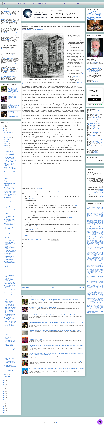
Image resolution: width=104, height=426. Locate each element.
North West (94, 271)
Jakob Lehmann (96, 149)
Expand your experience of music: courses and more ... (10, 271)
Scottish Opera (94, 291)
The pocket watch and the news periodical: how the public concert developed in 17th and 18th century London (54, 330)
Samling (92, 289)
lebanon (88, 259)
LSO (99, 263)
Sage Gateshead (99, 288)
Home (26, 235)
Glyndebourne (100, 251)
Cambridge (89, 228)
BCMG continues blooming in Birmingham (9, 302)
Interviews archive (82, 3)
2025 (4, 126)
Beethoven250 (94, 216)
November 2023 (7, 134)
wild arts (97, 310)
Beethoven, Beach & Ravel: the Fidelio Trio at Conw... (10, 192)
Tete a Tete (98, 299)
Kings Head (91, 258)
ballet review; (100, 212)
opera (101, 273)
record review (43, 233)
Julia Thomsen (96, 116)
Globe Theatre (90, 251)
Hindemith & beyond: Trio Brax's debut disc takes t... (9, 341)
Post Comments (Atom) (56, 293)
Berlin (101, 216)
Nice (92, 270)
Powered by (95, 104)
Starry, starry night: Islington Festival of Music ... (10, 290)
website (88, 307)
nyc (99, 272)
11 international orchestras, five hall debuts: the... (9, 240)
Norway (96, 272)
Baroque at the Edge (99, 213)
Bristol (95, 219)
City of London (96, 232)
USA (102, 303)
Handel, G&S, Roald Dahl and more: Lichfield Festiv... (9, 298)
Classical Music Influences (92, 71)
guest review (100, 254)
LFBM (99, 260)
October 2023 (7, 136)
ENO (88, 244)
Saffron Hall (93, 288)
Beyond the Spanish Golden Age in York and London (10, 195)
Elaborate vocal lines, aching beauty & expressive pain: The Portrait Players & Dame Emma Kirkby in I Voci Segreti (55, 361)
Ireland (93, 257)
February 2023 (7, 376)
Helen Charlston (25, 83)
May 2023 (6, 145)
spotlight (100, 295)
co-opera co (97, 233)
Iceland (98, 255)
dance (88, 240)
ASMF (95, 211)
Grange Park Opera (92, 253)
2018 (4, 388)
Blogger (58, 422)
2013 (4, 397)
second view (100, 291)
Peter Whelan (76, 76)
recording (101, 285)
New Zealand (97, 269)
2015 (4, 393)
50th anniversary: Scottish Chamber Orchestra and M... (9, 173)
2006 (4, 410)
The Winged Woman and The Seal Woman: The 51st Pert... (9, 220)
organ (99, 277)
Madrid (88, 264)
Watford (101, 306)
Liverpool (95, 261)
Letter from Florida (94, 260)
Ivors (102, 257)
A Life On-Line (90, 207)
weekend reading (93, 307)
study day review (90, 298)
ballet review (94, 212)
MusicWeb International (98, 192)
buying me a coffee (60, 191)
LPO (97, 263)
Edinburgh (92, 242)
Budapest (101, 221)
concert (101, 234)
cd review (93, 230)
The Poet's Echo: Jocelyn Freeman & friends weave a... (9, 236)
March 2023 (6, 374)
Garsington (92, 249)
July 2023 (6, 141)
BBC (92, 215)
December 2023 (7, 132)
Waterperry (97, 306)
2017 (4, 389)
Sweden (95, 298)
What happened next (8, 259)
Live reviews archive (54, 3)
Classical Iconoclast (100, 190)
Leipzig (88, 260)
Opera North (90, 276)
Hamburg (88, 255)
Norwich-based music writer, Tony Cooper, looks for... (10, 308)
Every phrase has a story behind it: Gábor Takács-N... (9, 371)
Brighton (92, 219)
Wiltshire (101, 310)
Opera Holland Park (91, 275)
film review (99, 247)
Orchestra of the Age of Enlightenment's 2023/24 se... (10, 168)
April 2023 (6, 147)
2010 (4, 403)
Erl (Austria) (91, 244)
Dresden (88, 241)
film (96, 247)
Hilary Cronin (79, 82)
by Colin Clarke (97, 223)
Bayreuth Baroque (94, 214)
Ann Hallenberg (98, 139)
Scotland (89, 291)
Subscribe (95, 99)
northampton (100, 271)
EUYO (88, 246)
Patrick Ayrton (96, 141)
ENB (94, 243)
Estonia (95, 244)
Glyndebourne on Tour (91, 252)
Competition (94, 234)
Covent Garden (92, 238)
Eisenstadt (89, 243)
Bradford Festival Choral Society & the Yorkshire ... (9, 326)
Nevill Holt (101, 267)
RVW (102, 287)
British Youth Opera (91, 220)
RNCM (101, 286)
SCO (102, 289)
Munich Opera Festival (91, 265)
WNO (98, 311)
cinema (92, 232)
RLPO (98, 286)
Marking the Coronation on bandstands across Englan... (9, 224)
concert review (29, 29)
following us (39, 188)
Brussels (95, 221)
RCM (102, 284)
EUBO (101, 244)
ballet (90, 212)
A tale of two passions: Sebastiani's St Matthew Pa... (9, 311)
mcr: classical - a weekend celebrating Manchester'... (9, 184)
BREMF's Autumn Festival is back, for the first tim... (10, 161)
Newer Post (25, 287)
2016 (4, 391)
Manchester (92, 264)
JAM (88, 258)
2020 (4, 384)
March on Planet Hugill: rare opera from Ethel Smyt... (10, 329)
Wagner (88, 306)
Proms (94, 284)
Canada (93, 228)
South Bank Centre (97, 294)
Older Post (81, 287)
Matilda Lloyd (96, 152)
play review (100, 281)
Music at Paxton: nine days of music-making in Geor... (9, 286)
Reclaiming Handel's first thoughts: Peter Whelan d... (9, 362)
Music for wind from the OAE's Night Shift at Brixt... (9, 177)
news (101, 269)
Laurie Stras (91, 145)
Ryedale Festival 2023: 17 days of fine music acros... (9, 345)
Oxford (88, 278)
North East (89, 271)
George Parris (96, 128)
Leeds (95, 259)
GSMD (88, 254)
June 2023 (6, 143)
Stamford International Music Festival (8, 254)
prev (102, 282)
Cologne (88, 234)
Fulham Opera (100, 248)
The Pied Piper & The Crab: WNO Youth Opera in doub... (10, 212)
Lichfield (88, 261)
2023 (4, 130)
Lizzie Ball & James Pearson (94, 130)
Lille (91, 261)
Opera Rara (96, 276)
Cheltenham (93, 231)
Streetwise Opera (99, 297)
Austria (98, 211)
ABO (88, 208)
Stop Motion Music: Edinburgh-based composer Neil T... (8, 150)
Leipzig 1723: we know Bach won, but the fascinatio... (9, 164)
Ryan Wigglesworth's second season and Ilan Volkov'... (9, 243)
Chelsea (88, 231)
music (99, 265)
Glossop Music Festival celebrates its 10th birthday (9, 337)
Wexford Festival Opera (98, 308)
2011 (4, 401)
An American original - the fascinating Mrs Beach (9, 232)
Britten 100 (97, 220)
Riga (96, 286)
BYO (92, 227)
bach (88, 212)
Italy (99, 257)
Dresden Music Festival (96, 241)
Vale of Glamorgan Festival (93, 305)
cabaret (94, 227)
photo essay (94, 281)
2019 (4, 386)
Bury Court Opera (90, 222)
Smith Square (100, 292)
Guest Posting (93, 254)
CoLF (102, 233)
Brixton (91, 221)
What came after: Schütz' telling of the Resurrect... (9, 283)
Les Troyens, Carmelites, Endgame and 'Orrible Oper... (9, 216)
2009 (4, 405)
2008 (4, 406)
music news (95, 266)
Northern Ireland (90, 272)
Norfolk (101, 270)
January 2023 (7, 378)
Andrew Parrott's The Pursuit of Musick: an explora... (9, 275)
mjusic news (97, 264)
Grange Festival (99, 252)
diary (101, 240)
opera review (32, 198)
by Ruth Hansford (94, 226)
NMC (94, 270)
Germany (101, 249)
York (90, 312)
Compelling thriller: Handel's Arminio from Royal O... (10, 202)
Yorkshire (93, 312)
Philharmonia (89, 281)
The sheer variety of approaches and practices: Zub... (8, 199)
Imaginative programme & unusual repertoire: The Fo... (9, 350)
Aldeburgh (89, 209)
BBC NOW (96, 215)
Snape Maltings (90, 293)
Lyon (102, 263)
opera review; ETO (94, 277)
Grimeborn (100, 253)
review (88, 286)
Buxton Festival (97, 222)
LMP (98, 261)
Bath (88, 214)
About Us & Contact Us (24, 3)
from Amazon (94, 176)
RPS (97, 287)
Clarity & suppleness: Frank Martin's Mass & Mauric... (10, 322)
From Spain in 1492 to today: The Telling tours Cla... (9, 188)
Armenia (92, 211)
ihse (102, 255)
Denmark (97, 240)
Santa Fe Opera (97, 289)
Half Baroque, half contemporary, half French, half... (8, 279)
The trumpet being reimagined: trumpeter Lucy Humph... (9, 262)
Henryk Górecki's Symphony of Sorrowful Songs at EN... (10, 154)
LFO (102, 260)
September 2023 (7, 137)
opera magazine (99, 275)
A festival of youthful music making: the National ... (9, 257)
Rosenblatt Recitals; (91, 287)
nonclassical (97, 270)
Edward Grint (42, 83)
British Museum (100, 219)
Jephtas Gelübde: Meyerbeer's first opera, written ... (9, 247)
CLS (91, 233)
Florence (95, 248)
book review (100, 218)
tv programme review (93, 303)
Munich (101, 264)
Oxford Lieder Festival (95, 278)
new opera (89, 269)
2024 (4, 128)
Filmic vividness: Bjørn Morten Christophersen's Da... (9, 294)
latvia (102, 258)
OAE (90, 273)
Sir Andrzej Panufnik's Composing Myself (8, 205)
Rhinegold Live (92, 286)
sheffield (88, 292)
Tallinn (88, 299)
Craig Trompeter (91, 125)
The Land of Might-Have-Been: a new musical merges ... (9, 358)
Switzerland (100, 298)
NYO (102, 272)
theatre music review (98, 301)
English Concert (99, 243)
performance (100, 280)
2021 (4, 382)
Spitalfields (89, 295)
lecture (91, 259)
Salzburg (88, 289)
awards (101, 211)
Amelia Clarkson (96, 132)
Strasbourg (93, 297)
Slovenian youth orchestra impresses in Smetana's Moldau (42, 307)
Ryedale (88, 288)
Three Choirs (97, 302)
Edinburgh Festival (99, 242)
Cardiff (96, 228)
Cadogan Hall (99, 227)
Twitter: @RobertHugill (39, 3)
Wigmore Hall (40, 29)
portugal (92, 282)
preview (89, 284)
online (96, 273)
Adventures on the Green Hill (96, 208)
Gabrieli (88, 249)
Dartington (92, 240)
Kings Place (97, 258)
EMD (92, 243)
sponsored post (95, 295)
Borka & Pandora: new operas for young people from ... (9, 333)
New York (92, 269)
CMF (93, 233)
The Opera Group (94, 300)
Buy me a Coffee (96, 81)
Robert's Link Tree (9, 3)
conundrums (96, 237)
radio (97, 284)
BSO (98, 221)
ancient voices (100, 209)
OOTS (98, 273)
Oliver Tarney (95, 117)
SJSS (92, 292)
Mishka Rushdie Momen (96, 142)
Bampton (88, 213)
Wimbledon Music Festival (92, 311)
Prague (96, 282)
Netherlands (95, 267)
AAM (102, 207)
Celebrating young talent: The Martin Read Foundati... (9, 267)
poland (88, 282)
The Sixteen (91, 301)
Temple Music (93, 299)
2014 (4, 395)
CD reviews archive (69, 3)
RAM (99, 284)
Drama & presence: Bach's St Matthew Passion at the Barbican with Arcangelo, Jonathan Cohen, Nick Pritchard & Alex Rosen (13, 114)
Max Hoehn (94, 114)
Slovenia (95, 292)
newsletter (89, 270)
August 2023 (7, 139)
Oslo (102, 277)
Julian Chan (94, 127)
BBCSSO (101, 215)
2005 (4, 412)
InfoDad (101, 196)
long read (93, 263)
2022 (4, 380)
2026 (4, 125)
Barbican (92, 213)
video (101, 305)
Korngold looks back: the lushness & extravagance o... (10, 366)
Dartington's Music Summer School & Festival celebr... (10, 229)
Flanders (91, 248)
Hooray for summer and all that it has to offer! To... (9, 158)
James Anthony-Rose (92, 135)
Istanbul (96, 257)
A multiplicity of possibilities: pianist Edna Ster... (10, 315)
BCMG (88, 216)
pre (99, 282)
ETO (99, 244)
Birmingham (89, 218)
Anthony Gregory (33, 83)
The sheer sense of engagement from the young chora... (9, 318)
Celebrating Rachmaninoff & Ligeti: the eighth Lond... (10, 251)
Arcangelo (89, 211)
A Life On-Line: (97, 207)
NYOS (88, 273)
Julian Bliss (96, 151)
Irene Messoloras (96, 110)
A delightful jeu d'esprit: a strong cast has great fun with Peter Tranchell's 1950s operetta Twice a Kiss (52, 314)
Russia (99, 287)
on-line (93, 273)
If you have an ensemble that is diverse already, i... (10, 208)
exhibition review (92, 246)
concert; (101, 236)
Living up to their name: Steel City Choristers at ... (9, 354)
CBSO (100, 228)
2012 (4, 399)
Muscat (96, 265)
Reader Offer (89, 285)
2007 (4, 408)
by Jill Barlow (95, 224)
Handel (35, 29)
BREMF (88, 219)
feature (68, 203)
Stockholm (89, 297)
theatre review (90, 302)
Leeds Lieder (100, 259)
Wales (92, 306)
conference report (90, 237)
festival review (92, 247)
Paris (95, 280)
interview (71, 217)
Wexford (91, 308)
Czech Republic (100, 238)
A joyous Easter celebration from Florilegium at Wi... (9, 305)
